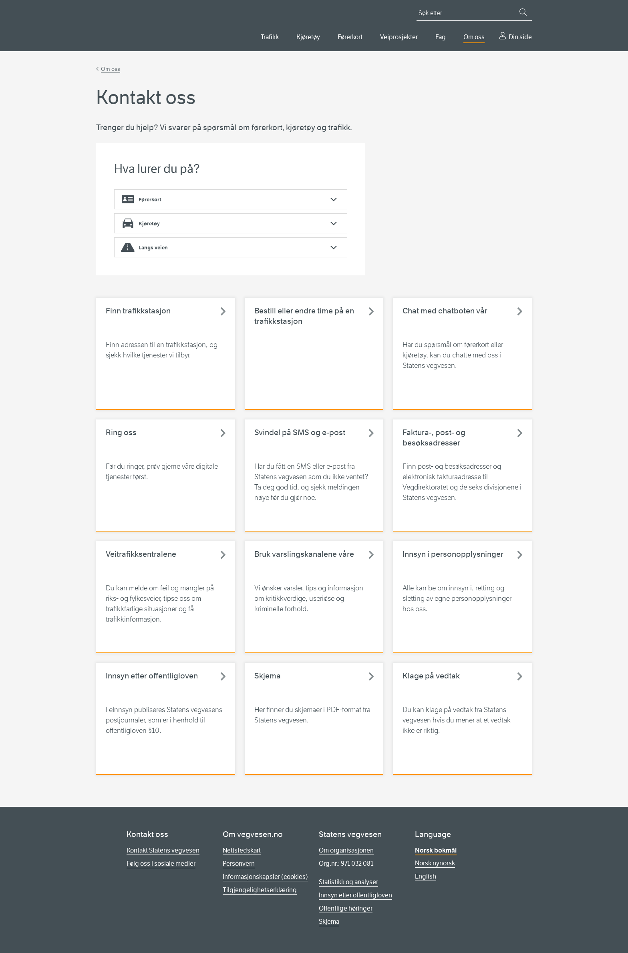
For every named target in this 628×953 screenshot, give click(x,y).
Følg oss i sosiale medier (161, 863)
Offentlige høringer (345, 908)
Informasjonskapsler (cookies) (265, 877)
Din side (520, 37)
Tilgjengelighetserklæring (260, 890)
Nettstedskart (242, 850)
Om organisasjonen (346, 850)
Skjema (329, 921)
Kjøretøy (308, 37)
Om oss (474, 37)
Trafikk (270, 37)
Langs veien (153, 247)
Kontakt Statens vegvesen (163, 850)
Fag (440, 37)
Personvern (239, 863)
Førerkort (350, 37)
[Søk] (523, 12)
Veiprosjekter (399, 37)
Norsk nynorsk (435, 863)
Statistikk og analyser (348, 882)
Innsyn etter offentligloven (355, 895)
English (425, 876)
